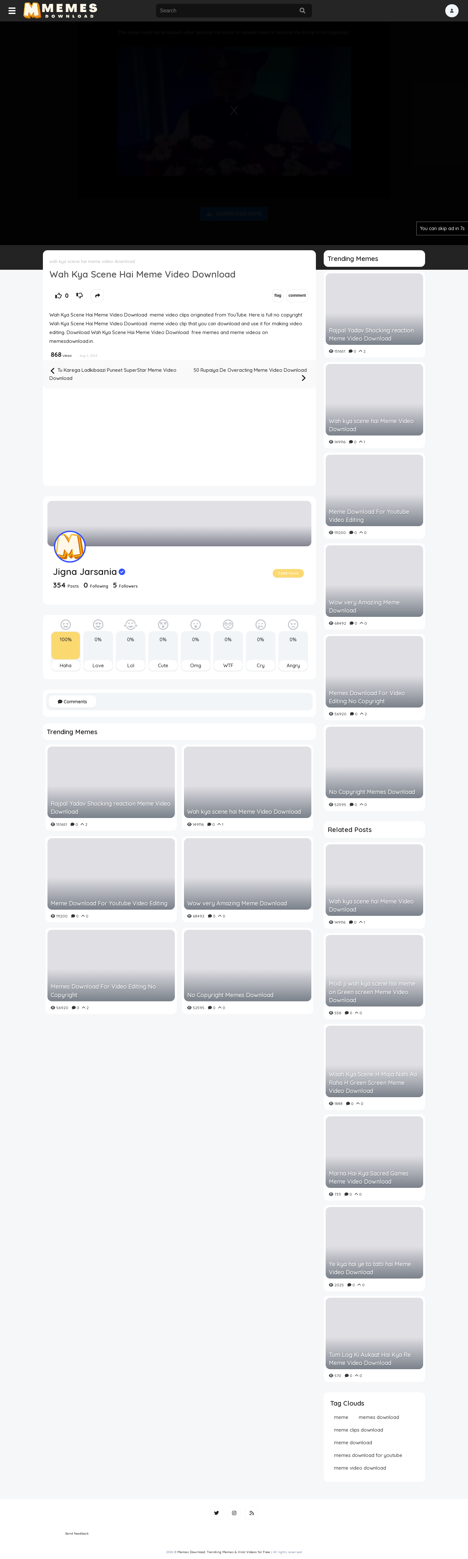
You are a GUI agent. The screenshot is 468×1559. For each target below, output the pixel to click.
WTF (228, 665)
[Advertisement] (234, 132)
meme (341, 1417)
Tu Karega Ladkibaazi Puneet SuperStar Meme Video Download (112, 374)
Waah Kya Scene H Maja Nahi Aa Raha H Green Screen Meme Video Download (373, 1082)
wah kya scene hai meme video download (92, 261)
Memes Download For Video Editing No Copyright (103, 990)
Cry (261, 665)
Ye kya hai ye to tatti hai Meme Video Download (370, 1268)
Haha (66, 665)
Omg (195, 665)
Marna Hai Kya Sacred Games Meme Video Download (369, 1177)
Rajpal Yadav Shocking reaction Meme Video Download (111, 807)
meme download (353, 1442)
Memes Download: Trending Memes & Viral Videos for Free (223, 1552)
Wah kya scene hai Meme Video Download (244, 811)
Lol (130, 665)
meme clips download (358, 1430)
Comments (72, 702)
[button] (452, 10)
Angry (293, 665)
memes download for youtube (368, 1455)
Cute (163, 665)
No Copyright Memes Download (230, 995)
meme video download (360, 1468)
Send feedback (77, 1533)
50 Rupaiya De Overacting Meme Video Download (250, 374)
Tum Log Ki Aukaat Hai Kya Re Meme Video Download (370, 1359)
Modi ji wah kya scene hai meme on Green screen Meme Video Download (372, 992)
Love (98, 665)
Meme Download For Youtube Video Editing (109, 903)
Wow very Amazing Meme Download (237, 903)
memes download (379, 1417)
